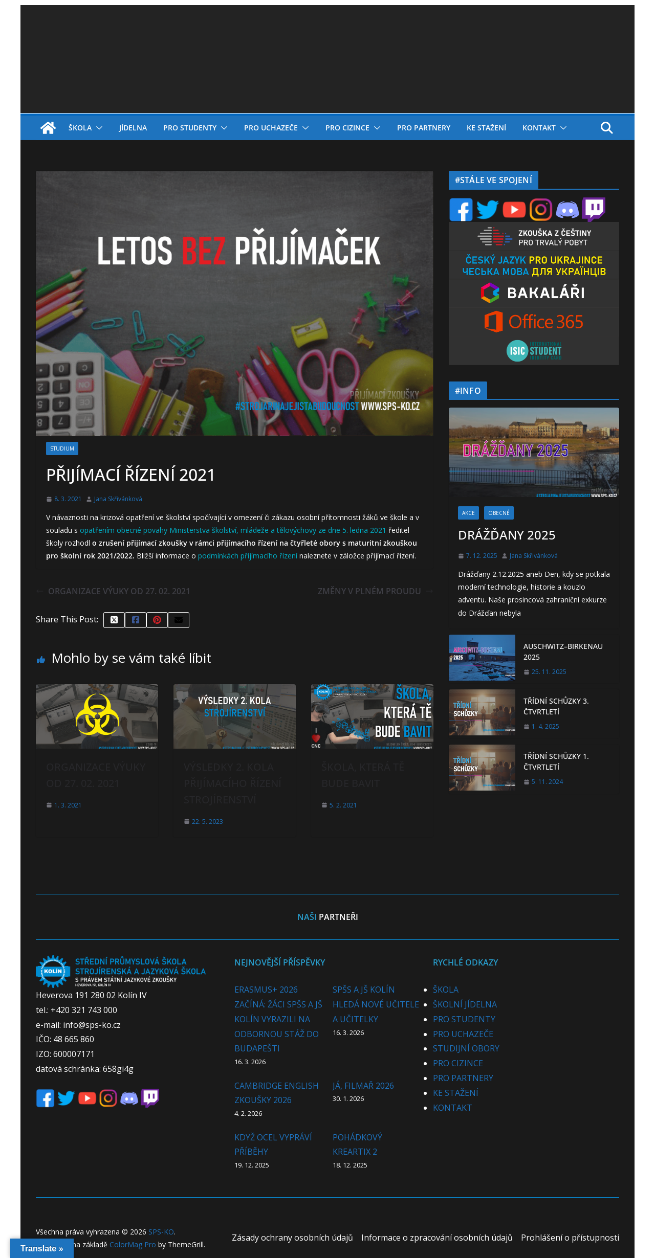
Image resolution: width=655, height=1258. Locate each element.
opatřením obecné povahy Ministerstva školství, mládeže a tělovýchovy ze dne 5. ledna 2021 (233, 530)
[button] (97, 128)
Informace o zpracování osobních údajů (437, 1237)
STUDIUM (62, 448)
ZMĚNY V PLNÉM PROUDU (375, 591)
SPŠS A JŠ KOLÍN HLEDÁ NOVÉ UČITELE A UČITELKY (376, 1004)
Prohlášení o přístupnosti (570, 1237)
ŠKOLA (80, 127)
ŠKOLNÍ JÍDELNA (465, 1004)
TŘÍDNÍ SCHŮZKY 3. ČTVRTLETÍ (556, 706)
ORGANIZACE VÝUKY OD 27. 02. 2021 (113, 591)
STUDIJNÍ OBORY (466, 1048)
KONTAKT (539, 127)
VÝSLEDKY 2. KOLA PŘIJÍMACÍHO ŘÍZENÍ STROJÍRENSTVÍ (232, 783)
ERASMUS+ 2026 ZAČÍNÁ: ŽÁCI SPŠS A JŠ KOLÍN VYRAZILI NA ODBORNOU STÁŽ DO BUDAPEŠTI (278, 1019)
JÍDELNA (133, 127)
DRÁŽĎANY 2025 (507, 534)
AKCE (468, 512)
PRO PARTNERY (423, 127)
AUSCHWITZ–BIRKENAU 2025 (563, 651)
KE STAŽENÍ (486, 127)
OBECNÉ (499, 512)
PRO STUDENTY (189, 127)
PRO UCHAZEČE (271, 127)
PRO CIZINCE (347, 127)
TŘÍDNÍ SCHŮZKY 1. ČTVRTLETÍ (556, 761)
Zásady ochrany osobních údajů (292, 1237)
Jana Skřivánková (118, 499)
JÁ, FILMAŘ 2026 (363, 1085)
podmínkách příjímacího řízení (248, 555)
